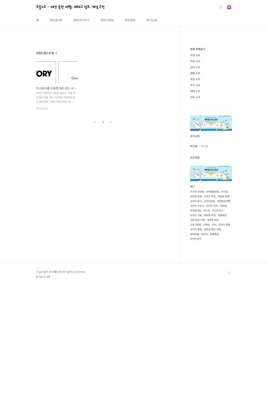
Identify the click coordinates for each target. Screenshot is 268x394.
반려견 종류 (196, 305)
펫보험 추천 (210, 324)
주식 (214, 333)
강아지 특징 (210, 305)
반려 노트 (195, 176)
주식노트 (152, 20)
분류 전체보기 (197, 158)
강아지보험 (209, 310)
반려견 (204, 343)
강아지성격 (195, 347)
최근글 (193, 255)
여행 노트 (195, 200)
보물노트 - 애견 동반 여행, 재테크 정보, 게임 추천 (70, 7)
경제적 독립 (212, 328)
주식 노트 (195, 194)
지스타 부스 (218, 319)
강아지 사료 (196, 324)
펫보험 (223, 314)
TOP (229, 382)
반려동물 (194, 343)
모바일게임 (195, 319)
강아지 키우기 (197, 314)
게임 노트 (195, 188)
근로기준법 (195, 333)
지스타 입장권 (197, 300)
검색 (220, 7)
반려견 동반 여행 (212, 338)
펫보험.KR (56, 20)
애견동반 (222, 324)
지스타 (206, 319)
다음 (111, 173)
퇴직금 (224, 300)
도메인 (206, 333)
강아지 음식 (196, 310)
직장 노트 (195, 170)
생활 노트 (195, 182)
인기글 (204, 255)
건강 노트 (195, 206)
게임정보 (130, 20)
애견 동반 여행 (197, 328)
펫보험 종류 (223, 305)
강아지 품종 (196, 338)
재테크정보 (107, 20)
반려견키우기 (81, 20)
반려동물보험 (212, 300)
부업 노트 (195, 164)
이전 (95, 173)
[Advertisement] (103, 70)
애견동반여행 (223, 310)
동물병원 (214, 343)
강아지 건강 (212, 314)
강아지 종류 (224, 333)
